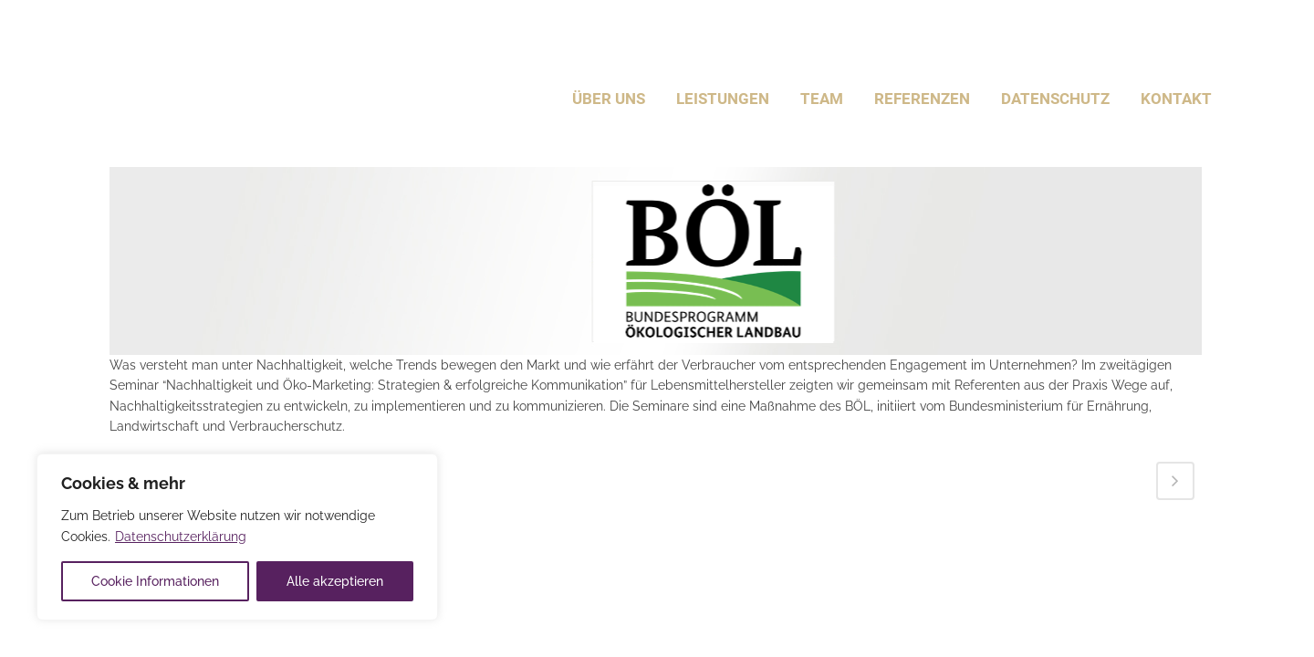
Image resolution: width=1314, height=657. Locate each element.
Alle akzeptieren (335, 581)
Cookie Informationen (155, 581)
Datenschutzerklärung (180, 536)
